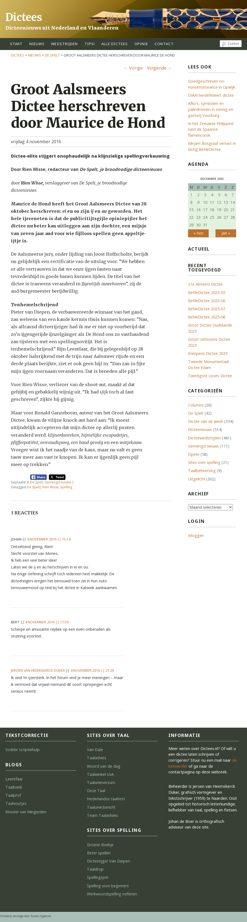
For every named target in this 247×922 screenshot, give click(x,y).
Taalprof (13, 795)
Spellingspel (97, 877)
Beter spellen (99, 852)
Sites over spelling (204, 462)
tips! (90, 43)
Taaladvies (96, 757)
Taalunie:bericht (101, 807)
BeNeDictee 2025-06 (206, 300)
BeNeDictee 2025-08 (206, 317)
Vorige (133, 68)
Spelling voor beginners (108, 885)
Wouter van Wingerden (25, 811)
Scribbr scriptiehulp (22, 749)
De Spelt (52, 55)
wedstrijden (64, 43)
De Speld (34, 487)
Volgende (159, 68)
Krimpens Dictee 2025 (207, 353)
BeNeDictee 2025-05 (206, 292)
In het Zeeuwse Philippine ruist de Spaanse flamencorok (211, 129)
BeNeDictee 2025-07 (206, 308)
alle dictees (114, 43)
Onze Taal (96, 790)
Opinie (193, 454)
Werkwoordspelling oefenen (112, 893)
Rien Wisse (50, 487)
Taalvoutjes (16, 803)
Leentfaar (14, 779)
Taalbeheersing (202, 470)
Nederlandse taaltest (106, 798)
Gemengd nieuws (58, 482)
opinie (141, 43)
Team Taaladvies (102, 815)
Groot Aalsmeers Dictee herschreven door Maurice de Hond (88, 106)
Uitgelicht (196, 479)
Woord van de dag (103, 766)
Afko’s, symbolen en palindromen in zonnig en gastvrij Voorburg (210, 109)
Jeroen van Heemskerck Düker (38, 670)
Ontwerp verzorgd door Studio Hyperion (25, 916)
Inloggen (196, 535)
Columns (196, 405)
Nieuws (37, 43)
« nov (198, 233)
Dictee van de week (205, 421)
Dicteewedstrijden (204, 437)
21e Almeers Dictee (205, 284)
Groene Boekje (100, 844)
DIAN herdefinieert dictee (211, 95)
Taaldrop (95, 869)
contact (164, 43)
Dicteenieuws (200, 429)
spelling (66, 487)
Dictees (23, 17)
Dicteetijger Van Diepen (108, 861)
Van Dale (95, 749)
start (16, 43)
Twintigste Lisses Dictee (210, 375)
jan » (225, 233)
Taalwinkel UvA (100, 774)
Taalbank (13, 787)
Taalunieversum (101, 782)
